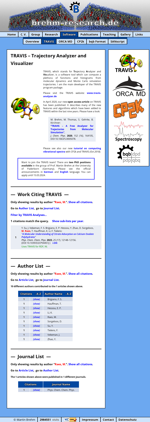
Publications (89, 34)
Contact (108, 420)
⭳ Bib (55, 242)
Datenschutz (127, 420)
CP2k (80, 41)
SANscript (118, 41)
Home (11, 34)
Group (35, 34)
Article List (26, 280)
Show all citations (80, 202)
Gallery (125, 34)
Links (139, 34)
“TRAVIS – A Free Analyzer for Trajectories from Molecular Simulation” (72, 129)
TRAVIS (49, 41)
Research (51, 34)
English (64, 171)
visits (49, 420)
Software (69, 34)
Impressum (90, 420)
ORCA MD (65, 41)
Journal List (51, 208)
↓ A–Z (38, 294)
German (48, 171)
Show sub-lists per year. (68, 221)
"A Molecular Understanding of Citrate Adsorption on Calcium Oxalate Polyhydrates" (57, 235)
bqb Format (97, 41)
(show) (36, 299)
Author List (26, 208)
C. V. (24, 34)
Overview (32, 41)
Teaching (109, 34)
